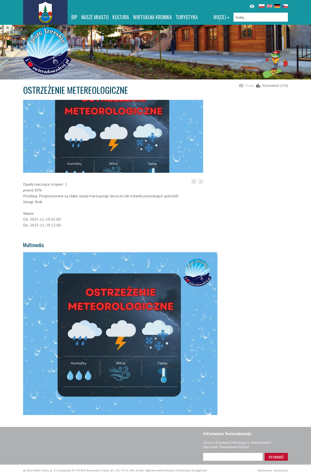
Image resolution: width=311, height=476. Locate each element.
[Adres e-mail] (233, 457)
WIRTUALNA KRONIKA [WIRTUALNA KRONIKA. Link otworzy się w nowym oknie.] (152, 17)
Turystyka (187, 17)
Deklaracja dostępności (191, 470)
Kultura (120, 17)
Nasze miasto (95, 17)
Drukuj (249, 85)
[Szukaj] (260, 17)
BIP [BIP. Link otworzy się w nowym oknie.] (74, 17)
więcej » (221, 17)
